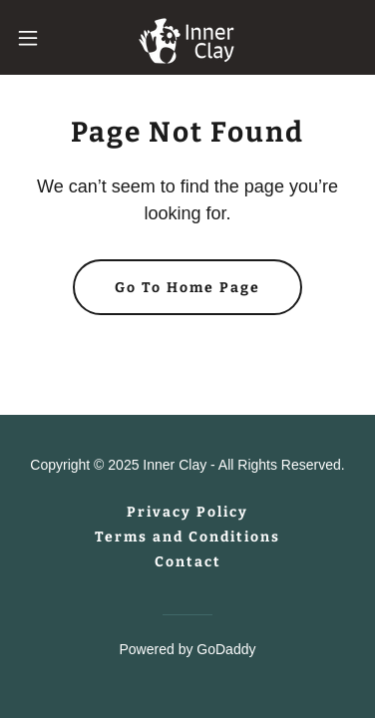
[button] (35, 38)
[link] (187, 37)
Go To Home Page (187, 287)
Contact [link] (188, 561)
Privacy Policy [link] (187, 512)
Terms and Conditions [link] (187, 537)
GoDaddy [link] (225, 649)
